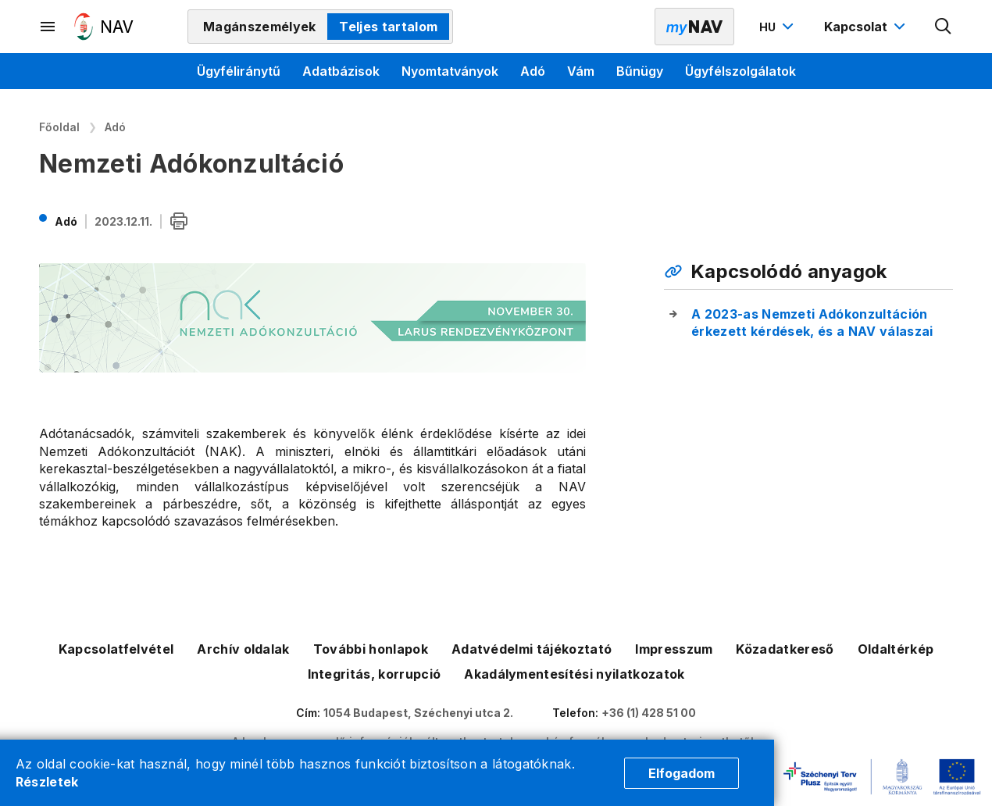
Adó (532, 71)
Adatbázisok (341, 71)
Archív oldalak (243, 649)
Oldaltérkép (896, 649)
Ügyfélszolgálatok (740, 71)
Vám (580, 71)
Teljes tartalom (388, 26)
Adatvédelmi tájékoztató (531, 649)
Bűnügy (639, 71)
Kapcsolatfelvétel (116, 649)
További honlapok (370, 649)
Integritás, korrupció (374, 674)
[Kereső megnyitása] (943, 26)
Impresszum (673, 649)
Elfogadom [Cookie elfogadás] (681, 773)
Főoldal (59, 127)
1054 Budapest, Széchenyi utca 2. (418, 712)
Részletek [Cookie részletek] (47, 782)
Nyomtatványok (449, 71)
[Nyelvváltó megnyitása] (778, 26)
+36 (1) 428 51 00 (648, 712)
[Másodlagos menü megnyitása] (48, 26)
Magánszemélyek (259, 26)
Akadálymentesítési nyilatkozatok (574, 674)
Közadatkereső (784, 649)
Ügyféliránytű (238, 71)
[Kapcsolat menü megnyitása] (867, 26)
